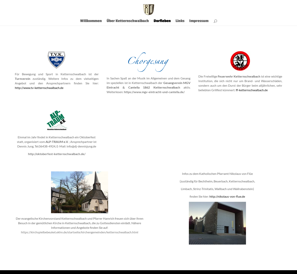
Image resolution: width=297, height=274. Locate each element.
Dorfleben (162, 21)
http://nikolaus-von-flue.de (227, 196)
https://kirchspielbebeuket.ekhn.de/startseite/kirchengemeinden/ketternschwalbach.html (79, 232)
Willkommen (91, 21)
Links (180, 21)
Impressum (198, 21)
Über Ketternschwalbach (128, 21)
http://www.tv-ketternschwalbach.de (39, 87)
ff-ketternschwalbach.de (252, 90)
